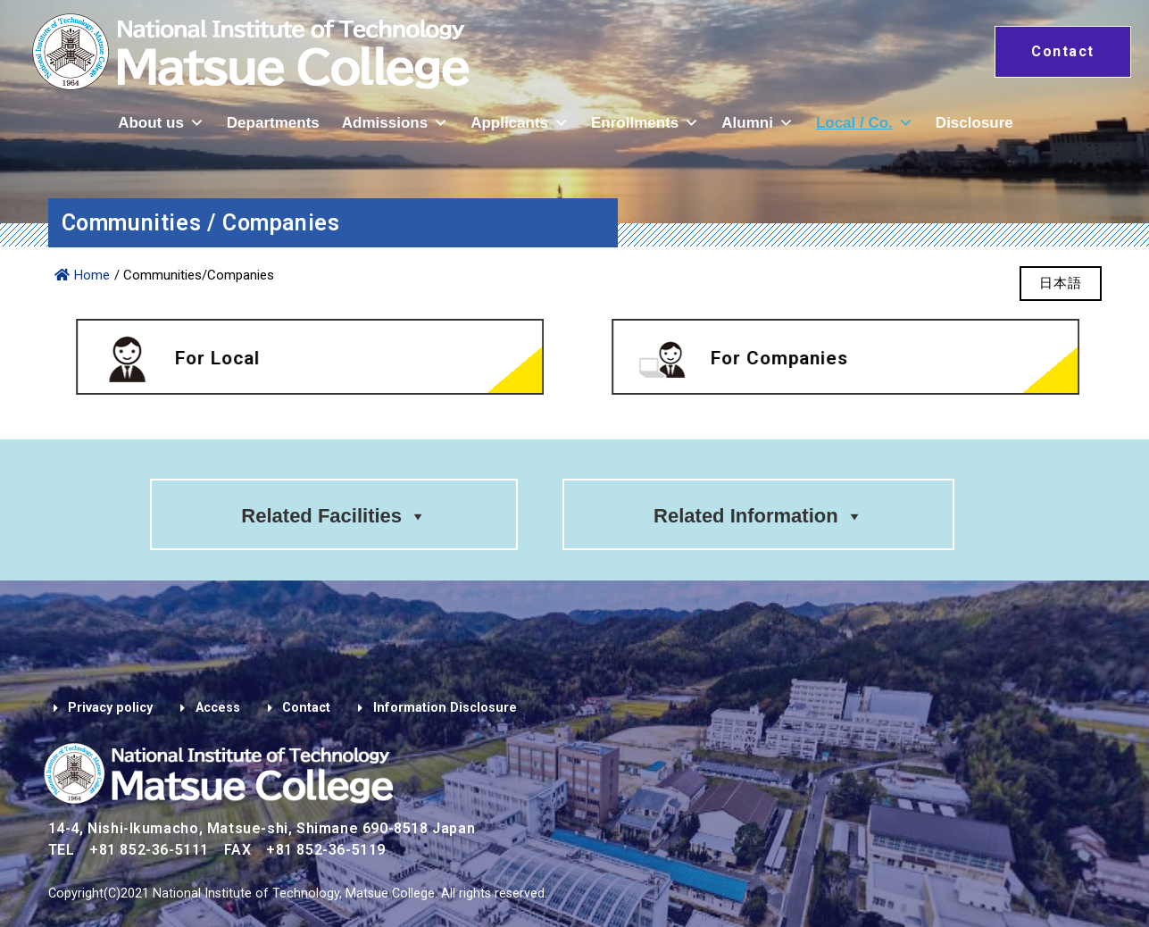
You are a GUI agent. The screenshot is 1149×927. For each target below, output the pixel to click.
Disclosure (974, 122)
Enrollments (645, 122)
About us (161, 122)
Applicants (519, 122)
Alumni (757, 122)
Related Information (758, 516)
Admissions (395, 122)
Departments (273, 122)
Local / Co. (864, 122)
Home (82, 275)
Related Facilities (334, 516)
